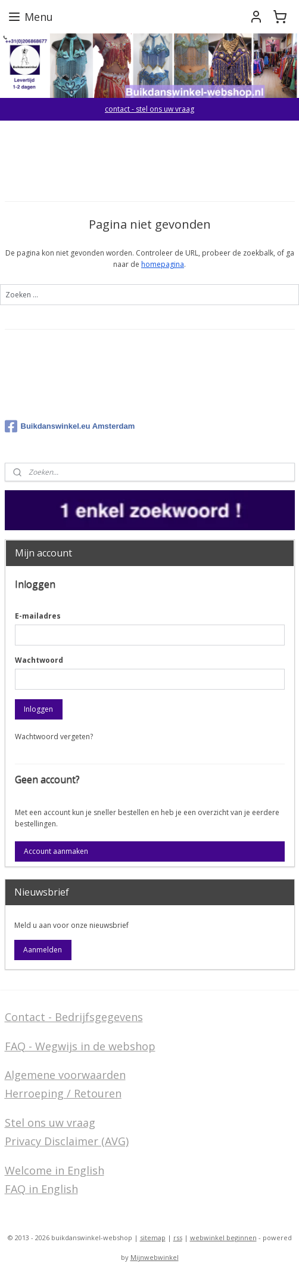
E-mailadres (38, 616)
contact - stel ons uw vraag (149, 109)
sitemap (153, 1237)
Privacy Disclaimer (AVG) (67, 1141)
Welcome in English (54, 1170)
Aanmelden (42, 950)
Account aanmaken (56, 851)
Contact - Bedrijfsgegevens (74, 1017)
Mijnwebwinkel (154, 1257)
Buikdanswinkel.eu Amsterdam (70, 426)
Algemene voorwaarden (65, 1075)
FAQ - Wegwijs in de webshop (80, 1046)
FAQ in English (41, 1189)
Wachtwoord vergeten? (54, 736)
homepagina (162, 264)
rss (177, 1237)
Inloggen (38, 709)
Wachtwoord (39, 660)
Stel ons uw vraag (50, 1122)
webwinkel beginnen (223, 1237)
